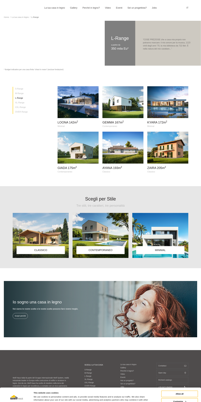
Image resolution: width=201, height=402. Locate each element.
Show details (40, 397)
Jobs (154, 8)
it (187, 8)
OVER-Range (21, 112)
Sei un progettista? (137, 8)
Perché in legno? (91, 8)
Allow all (180, 381)
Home (6, 17)
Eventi (119, 8)
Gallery (73, 8)
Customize (179, 388)
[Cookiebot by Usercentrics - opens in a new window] (16, 397)
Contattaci (172, 366)
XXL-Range (20, 107)
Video (108, 8)
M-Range (19, 93)
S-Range (19, 89)
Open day (172, 373)
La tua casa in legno (54, 8)
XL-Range (19, 103)
